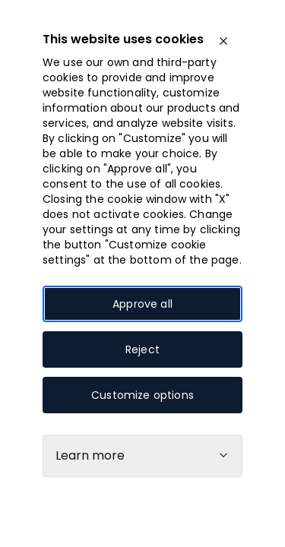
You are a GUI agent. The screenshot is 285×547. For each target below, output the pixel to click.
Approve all (142, 303)
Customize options (142, 395)
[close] (223, 41)
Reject (142, 349)
